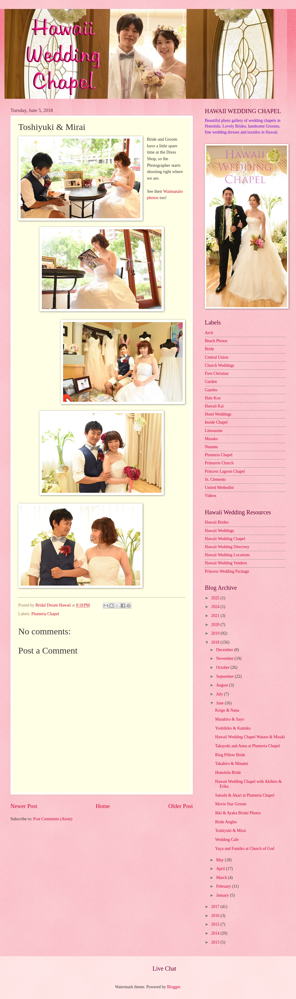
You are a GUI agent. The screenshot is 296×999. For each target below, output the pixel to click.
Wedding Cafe (227, 839)
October (223, 667)
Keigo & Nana (227, 710)
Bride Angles (226, 822)
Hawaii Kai (214, 406)
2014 (215, 933)
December (225, 650)
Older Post (180, 806)
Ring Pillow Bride (230, 755)
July (220, 694)
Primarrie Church (219, 463)
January (223, 895)
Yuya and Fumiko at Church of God (244, 848)
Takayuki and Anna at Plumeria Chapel (247, 746)
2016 (215, 915)
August (222, 685)
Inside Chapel (216, 422)
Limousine (213, 430)
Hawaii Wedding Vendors (226, 563)
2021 (215, 615)
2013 (215, 942)
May (220, 860)
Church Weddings (219, 365)
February (224, 886)
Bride (209, 349)
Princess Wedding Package (227, 571)
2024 (215, 606)
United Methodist (219, 487)
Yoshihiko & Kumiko (233, 728)
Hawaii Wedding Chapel (225, 538)
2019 (215, 633)
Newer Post (23, 806)
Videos (210, 495)
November (225, 658)
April (221, 868)
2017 (215, 906)
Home (103, 806)
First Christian (216, 373)
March (222, 877)
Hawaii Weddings (219, 530)
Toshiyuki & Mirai (230, 830)
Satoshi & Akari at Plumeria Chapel (244, 795)
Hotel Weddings (218, 414)
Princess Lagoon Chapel (225, 471)
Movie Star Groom (230, 804)
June (220, 703)
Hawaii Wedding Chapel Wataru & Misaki (250, 737)
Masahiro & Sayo (229, 719)
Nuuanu (211, 447)
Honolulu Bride (228, 772)
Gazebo (211, 390)
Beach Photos (216, 341)
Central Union (216, 357)
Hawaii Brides (216, 522)
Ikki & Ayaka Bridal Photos (238, 813)
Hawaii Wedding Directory (227, 547)
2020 (215, 624)
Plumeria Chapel (45, 614)
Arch (209, 333)
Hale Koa (212, 398)
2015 (215, 924)
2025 (215, 598)
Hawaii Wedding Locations (227, 555)
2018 (215, 642)
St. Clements (215, 479)
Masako (211, 438)
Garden (211, 381)
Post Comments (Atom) (52, 819)
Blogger (173, 987)
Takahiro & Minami (231, 763)
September (225, 676)
